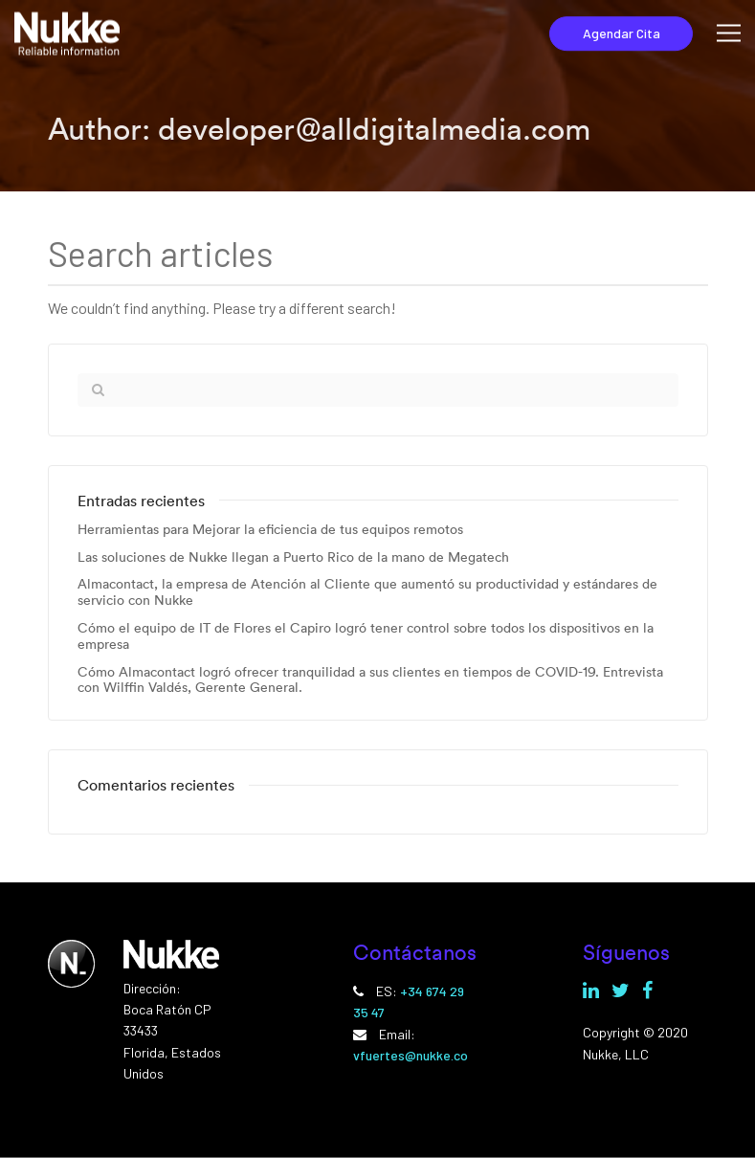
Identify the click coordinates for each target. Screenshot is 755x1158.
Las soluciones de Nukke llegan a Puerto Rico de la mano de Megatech (293, 557)
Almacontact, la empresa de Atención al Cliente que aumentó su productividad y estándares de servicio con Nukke (367, 592)
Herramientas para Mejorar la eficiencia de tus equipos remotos (270, 530)
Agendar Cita (621, 33)
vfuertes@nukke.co (410, 1055)
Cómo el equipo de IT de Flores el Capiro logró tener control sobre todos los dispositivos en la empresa (366, 636)
